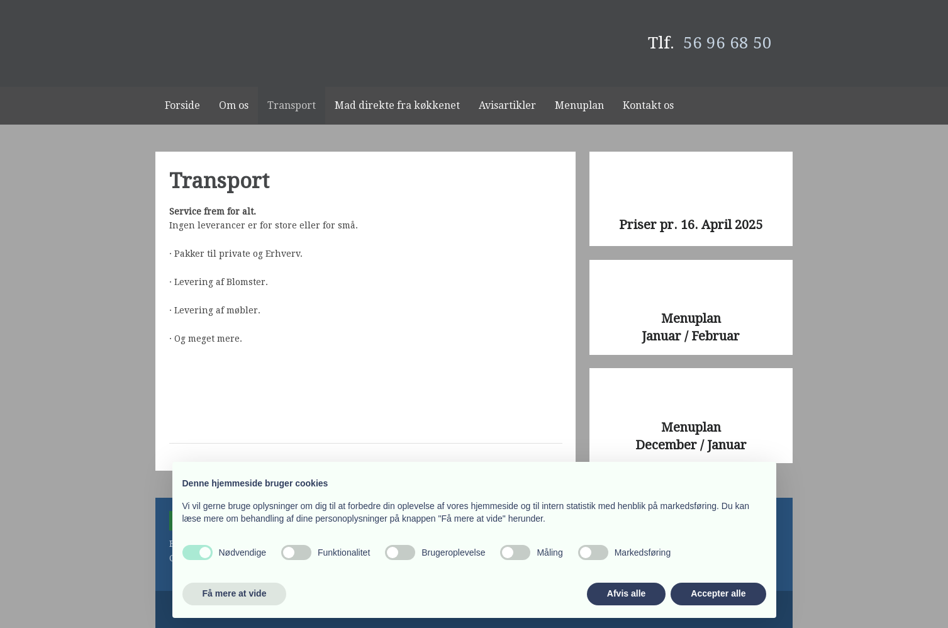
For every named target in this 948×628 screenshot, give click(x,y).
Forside (182, 105)
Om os (233, 105)
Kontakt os (648, 105)
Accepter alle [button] (718, 593)
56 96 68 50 (727, 42)
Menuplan (579, 105)
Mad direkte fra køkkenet (397, 105)
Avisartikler (507, 105)
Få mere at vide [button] (235, 593)
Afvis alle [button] (626, 593)
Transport (291, 105)
